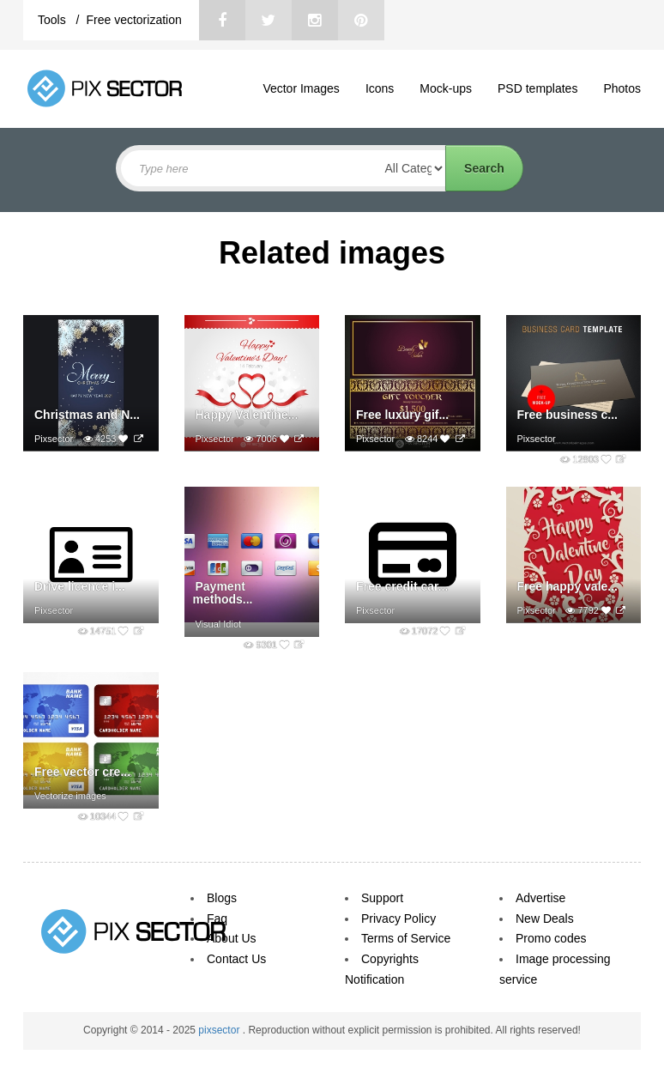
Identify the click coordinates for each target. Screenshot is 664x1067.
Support (382, 898)
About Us (232, 938)
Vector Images (301, 88)
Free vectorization (133, 20)
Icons (379, 88)
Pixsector (53, 438)
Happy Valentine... (247, 414)
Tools (53, 20)
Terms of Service (405, 938)
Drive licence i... (79, 586)
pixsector (220, 1030)
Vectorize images (70, 796)
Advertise (540, 898)
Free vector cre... (82, 772)
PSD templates (537, 88)
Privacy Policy (398, 918)
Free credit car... (402, 586)
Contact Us (236, 959)
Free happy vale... (568, 586)
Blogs (222, 898)
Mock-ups (446, 88)
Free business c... (568, 414)
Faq (217, 918)
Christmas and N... (87, 414)
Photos (622, 88)
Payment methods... (223, 592)
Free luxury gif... (402, 414)
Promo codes (551, 938)
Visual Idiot (219, 624)
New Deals (545, 918)
